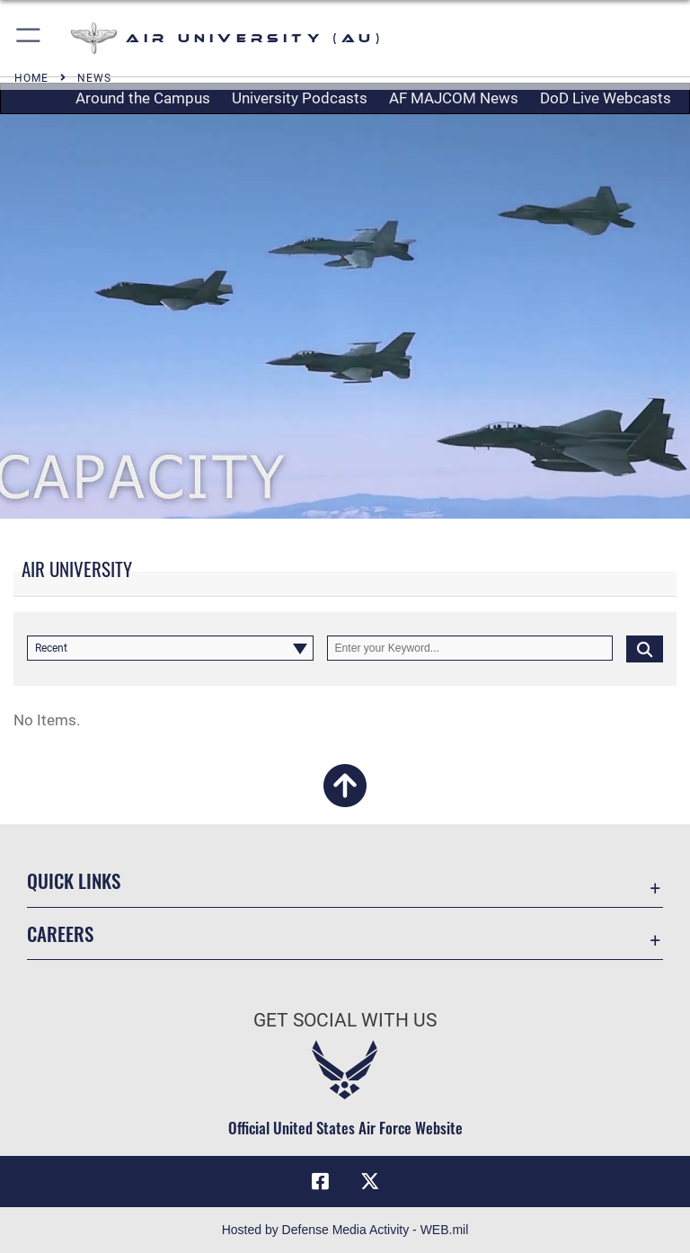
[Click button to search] (644, 648)
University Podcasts (299, 98)
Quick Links (73, 880)
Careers (60, 933)
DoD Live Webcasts (605, 98)
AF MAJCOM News (453, 98)
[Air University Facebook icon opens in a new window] (319, 1181)
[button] (29, 38)
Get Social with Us (345, 1020)
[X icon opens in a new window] (370, 1181)
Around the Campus (142, 98)
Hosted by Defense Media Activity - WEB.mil (345, 1229)
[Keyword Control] (470, 648)
